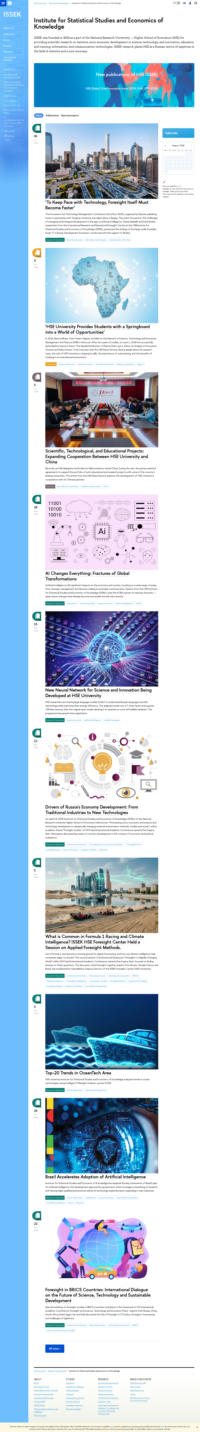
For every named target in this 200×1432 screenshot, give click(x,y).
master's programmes (125, 364)
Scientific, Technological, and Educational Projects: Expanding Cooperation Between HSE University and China (96, 456)
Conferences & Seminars (108, 1398)
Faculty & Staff (39, 1402)
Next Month (191, 145)
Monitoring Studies (105, 1394)
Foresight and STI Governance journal (12, 76)
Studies (70, 1379)
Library (132, 1394)
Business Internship (73, 1409)
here (112, 1426)
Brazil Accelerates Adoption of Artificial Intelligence (95, 1177)
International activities (10, 58)
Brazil (70, 1202)
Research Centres (105, 1387)
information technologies (96, 240)
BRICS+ (136, 975)
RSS (8, 140)
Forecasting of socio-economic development (107, 844)
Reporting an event (74, 240)
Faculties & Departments (43, 1394)
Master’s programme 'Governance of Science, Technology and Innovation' (14, 86)
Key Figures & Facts (41, 1387)
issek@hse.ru (13, 101)
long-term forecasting (137, 981)
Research (103, 1379)
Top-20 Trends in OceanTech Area (78, 1073)
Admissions (70, 1383)
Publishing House (137, 1390)
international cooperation (67, 486)
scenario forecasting (73, 986)
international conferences (120, 240)
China (105, 486)
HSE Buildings (39, 1405)
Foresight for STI (134, 844)
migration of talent (88, 849)
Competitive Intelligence (76, 981)
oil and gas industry (54, 986)
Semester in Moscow (74, 1405)
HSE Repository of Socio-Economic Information (140, 1399)
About (38, 1379)
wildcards (103, 849)
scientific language (112, 720)
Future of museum (70, 849)
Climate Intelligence (54, 981)
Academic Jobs (104, 1402)
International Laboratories (108, 1383)
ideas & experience (67, 364)
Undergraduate (72, 1390)
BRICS (135, 1325)
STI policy (80, 1202)
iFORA (138, 603)
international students (104, 364)
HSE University (39, 1371)
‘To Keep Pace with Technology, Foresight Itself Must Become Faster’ (96, 205)
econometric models (98, 981)
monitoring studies (87, 603)
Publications (9, 34)
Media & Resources (140, 1379)
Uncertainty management (95, 986)
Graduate (70, 1394)
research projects (85, 364)
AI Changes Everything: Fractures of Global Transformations (87, 576)
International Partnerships (44, 1398)
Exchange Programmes (75, 1398)
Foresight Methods (117, 981)
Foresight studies (53, 849)
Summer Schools (73, 1402)
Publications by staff (138, 1383)
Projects (7, 45)
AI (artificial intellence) (55, 1202)
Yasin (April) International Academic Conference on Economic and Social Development (108, 1409)
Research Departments (57, 1371)
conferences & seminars (76, 844)
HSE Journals (135, 1387)
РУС (174, 3)
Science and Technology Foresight (60, 1330)
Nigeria (140, 364)
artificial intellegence (124, 603)
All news (55, 1348)
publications (71, 603)
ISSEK (12, 14)
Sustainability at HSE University (46, 1390)
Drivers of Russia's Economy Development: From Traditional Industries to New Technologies (91, 809)
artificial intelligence (92, 720)
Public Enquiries (40, 1415)
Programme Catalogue (75, 1387)
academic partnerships (90, 486)
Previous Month (165, 145)
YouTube (10, 136)
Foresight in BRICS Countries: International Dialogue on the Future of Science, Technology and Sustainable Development (98, 1295)
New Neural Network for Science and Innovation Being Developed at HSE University (98, 692)
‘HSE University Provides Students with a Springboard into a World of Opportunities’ (97, 329)
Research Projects (105, 1390)
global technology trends (96, 1090)
